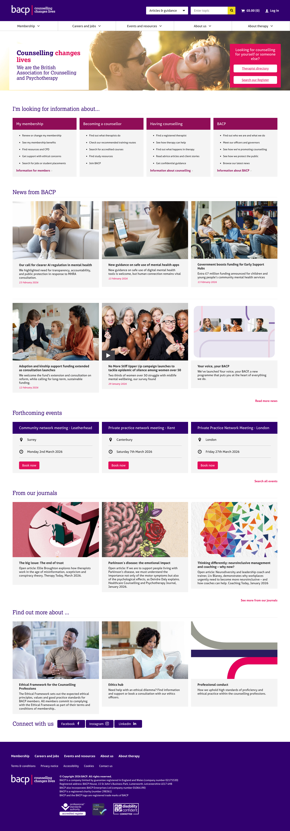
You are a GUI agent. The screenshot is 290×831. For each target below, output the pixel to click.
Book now (29, 465)
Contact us (105, 766)
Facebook (70, 724)
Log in (274, 10)
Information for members (33, 170)
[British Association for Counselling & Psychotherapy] (33, 10)
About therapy (258, 26)
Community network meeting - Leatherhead (55, 428)
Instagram (99, 724)
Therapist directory (255, 68)
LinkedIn (127, 724)
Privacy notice (49, 766)
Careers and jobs (84, 26)
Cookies (89, 766)
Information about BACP (233, 170)
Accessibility (71, 766)
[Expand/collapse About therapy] (272, 26)
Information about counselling (170, 170)
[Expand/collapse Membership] (38, 26)
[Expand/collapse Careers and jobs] (99, 26)
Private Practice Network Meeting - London (233, 428)
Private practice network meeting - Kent (141, 428)
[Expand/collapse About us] (210, 26)
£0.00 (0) (252, 10)
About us (200, 26)
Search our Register (255, 80)
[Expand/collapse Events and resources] (161, 26)
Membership (26, 26)
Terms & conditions (23, 766)
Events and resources (142, 26)
